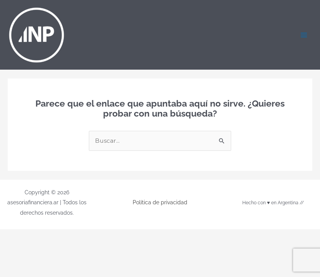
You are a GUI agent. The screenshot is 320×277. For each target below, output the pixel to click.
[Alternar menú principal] (304, 35)
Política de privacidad (160, 202)
